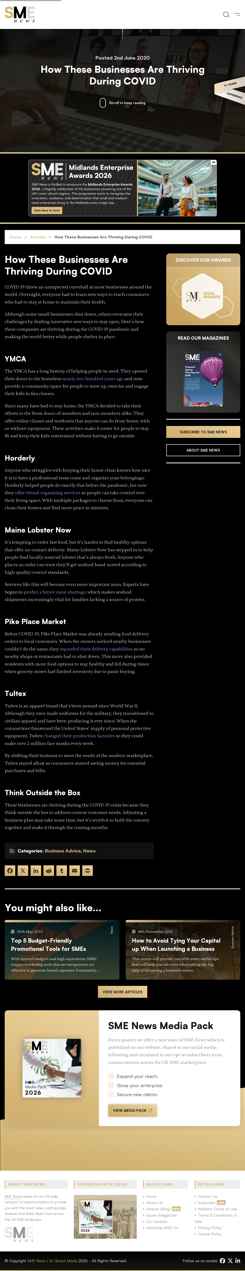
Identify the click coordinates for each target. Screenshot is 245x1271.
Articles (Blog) (158, 1208)
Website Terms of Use (217, 1208)
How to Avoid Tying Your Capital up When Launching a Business (176, 944)
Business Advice (63, 851)
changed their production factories (79, 736)
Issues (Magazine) (161, 1215)
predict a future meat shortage (54, 592)
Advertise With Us (162, 1227)
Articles (37, 236)
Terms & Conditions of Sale (216, 1218)
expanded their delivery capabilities (96, 649)
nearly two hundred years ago (93, 379)
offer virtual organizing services (47, 493)
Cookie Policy (209, 1233)
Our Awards (156, 1221)
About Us (154, 1202)
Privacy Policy (210, 1227)
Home (15, 236)
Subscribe (206, 1202)
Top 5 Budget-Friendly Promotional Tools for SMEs (48, 944)
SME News (36, 1260)
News (89, 851)
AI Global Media (63, 1260)
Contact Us (207, 1196)
